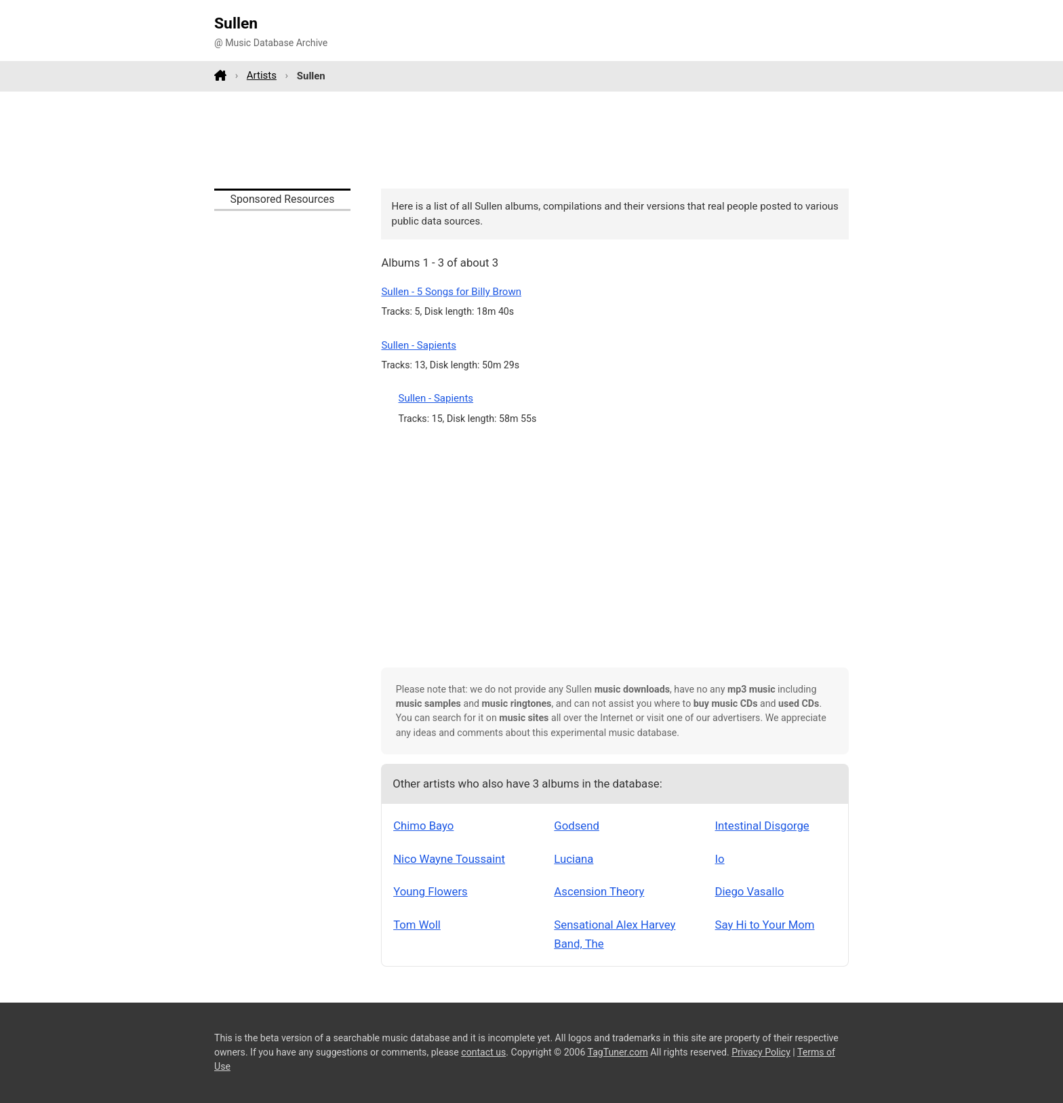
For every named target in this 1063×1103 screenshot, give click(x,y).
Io (720, 859)
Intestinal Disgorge (762, 825)
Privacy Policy (760, 1052)
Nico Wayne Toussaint (449, 859)
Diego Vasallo (749, 891)
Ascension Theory (599, 891)
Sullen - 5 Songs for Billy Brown (451, 292)
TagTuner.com (618, 1052)
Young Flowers (430, 891)
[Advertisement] (531, 139)
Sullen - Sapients (418, 345)
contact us (483, 1052)
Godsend (576, 825)
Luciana (573, 859)
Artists (262, 75)
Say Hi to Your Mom (765, 924)
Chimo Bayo (423, 825)
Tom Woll (417, 924)
